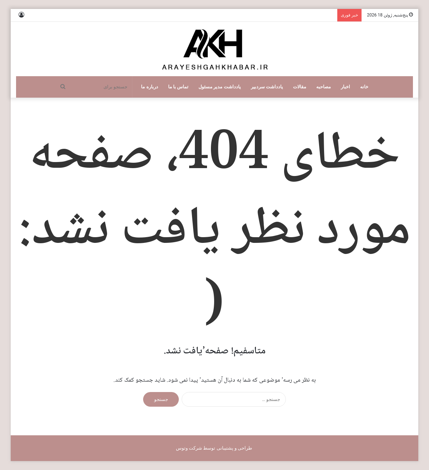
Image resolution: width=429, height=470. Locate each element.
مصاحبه (323, 86)
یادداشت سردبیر (267, 86)
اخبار (345, 86)
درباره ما (149, 86)
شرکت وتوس (189, 448)
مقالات (299, 86)
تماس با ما (178, 86)
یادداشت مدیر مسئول (219, 86)
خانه (364, 86)
